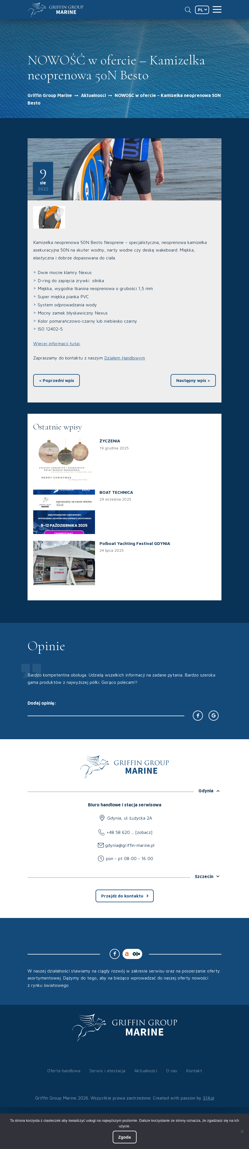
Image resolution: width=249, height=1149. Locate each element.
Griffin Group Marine (50, 95)
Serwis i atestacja (107, 1070)
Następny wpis (193, 380)
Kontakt (194, 1070)
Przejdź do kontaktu (122, 896)
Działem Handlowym (124, 357)
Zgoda (124, 1137)
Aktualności (94, 95)
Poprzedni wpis (56, 380)
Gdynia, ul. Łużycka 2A (129, 817)
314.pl (208, 1097)
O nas (171, 1070)
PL (200, 9)
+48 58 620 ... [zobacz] (130, 832)
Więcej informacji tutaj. (56, 343)
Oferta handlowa (63, 1070)
